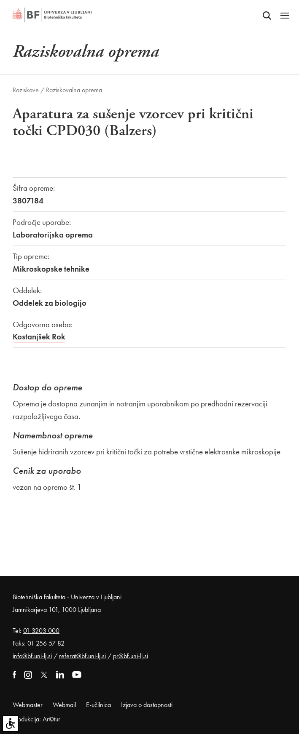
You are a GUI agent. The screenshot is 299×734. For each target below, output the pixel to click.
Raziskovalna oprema (74, 89)
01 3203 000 (41, 630)
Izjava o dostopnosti (146, 704)
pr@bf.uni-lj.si (130, 655)
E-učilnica (98, 704)
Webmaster (28, 704)
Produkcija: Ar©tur (36, 719)
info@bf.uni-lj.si (32, 655)
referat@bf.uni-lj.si (82, 655)
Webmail (64, 704)
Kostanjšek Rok (39, 336)
